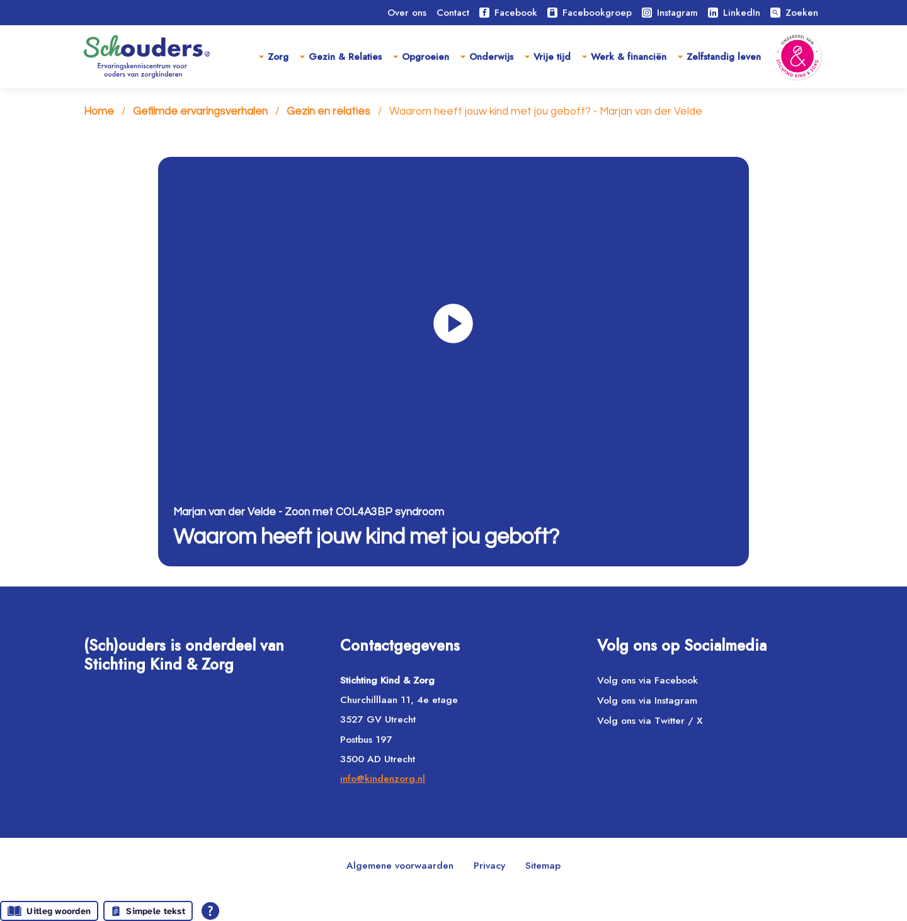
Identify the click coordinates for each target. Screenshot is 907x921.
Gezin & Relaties (345, 57)
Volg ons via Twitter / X (649, 721)
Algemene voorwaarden (400, 865)
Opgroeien (425, 57)
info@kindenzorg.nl (382, 778)
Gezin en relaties (328, 112)
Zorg (278, 57)
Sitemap (543, 865)
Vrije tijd (552, 57)
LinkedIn (734, 13)
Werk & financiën (628, 57)
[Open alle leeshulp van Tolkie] (210, 911)
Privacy (489, 865)
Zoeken (794, 13)
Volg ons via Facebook (647, 680)
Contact (452, 13)
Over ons (406, 13)
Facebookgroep (589, 13)
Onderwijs (491, 57)
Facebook (508, 13)
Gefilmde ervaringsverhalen (200, 112)
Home (99, 112)
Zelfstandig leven (724, 57)
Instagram (670, 13)
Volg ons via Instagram (647, 701)
